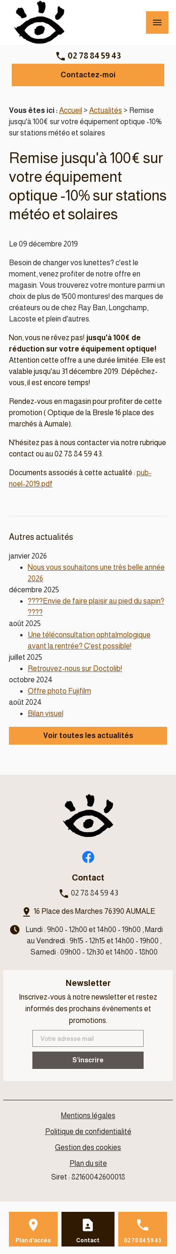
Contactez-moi (88, 75)
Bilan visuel (45, 713)
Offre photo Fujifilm (59, 691)
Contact (87, 1240)
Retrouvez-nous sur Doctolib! (75, 668)
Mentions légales (88, 1116)
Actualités (105, 110)
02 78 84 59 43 (94, 55)
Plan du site (88, 1163)
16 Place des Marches (94, 911)
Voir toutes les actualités (88, 735)
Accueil (70, 110)
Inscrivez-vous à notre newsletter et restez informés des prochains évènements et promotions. (88, 1008)
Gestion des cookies (88, 1147)
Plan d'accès (33, 1240)
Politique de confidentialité (88, 1131)
